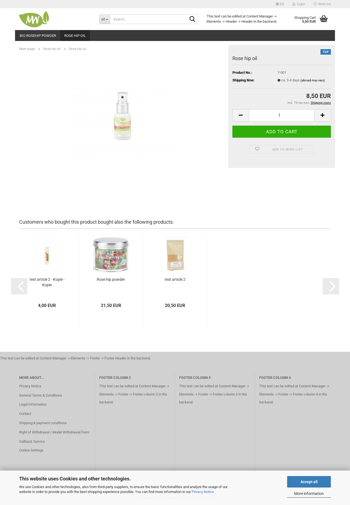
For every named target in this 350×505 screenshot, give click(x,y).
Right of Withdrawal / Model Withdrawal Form (54, 432)
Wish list (322, 4)
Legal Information (32, 404)
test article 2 (175, 279)
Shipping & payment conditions (43, 423)
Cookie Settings (31, 450)
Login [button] (298, 4)
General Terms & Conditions (40, 395)
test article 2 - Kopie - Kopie (47, 282)
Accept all (309, 482)
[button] (280, 4)
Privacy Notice (203, 492)
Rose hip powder (111, 279)
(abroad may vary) (313, 80)
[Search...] (104, 19)
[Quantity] (281, 115)
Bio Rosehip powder (38, 36)
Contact (25, 414)
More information (309, 493)
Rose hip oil (75, 36)
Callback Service (32, 441)
